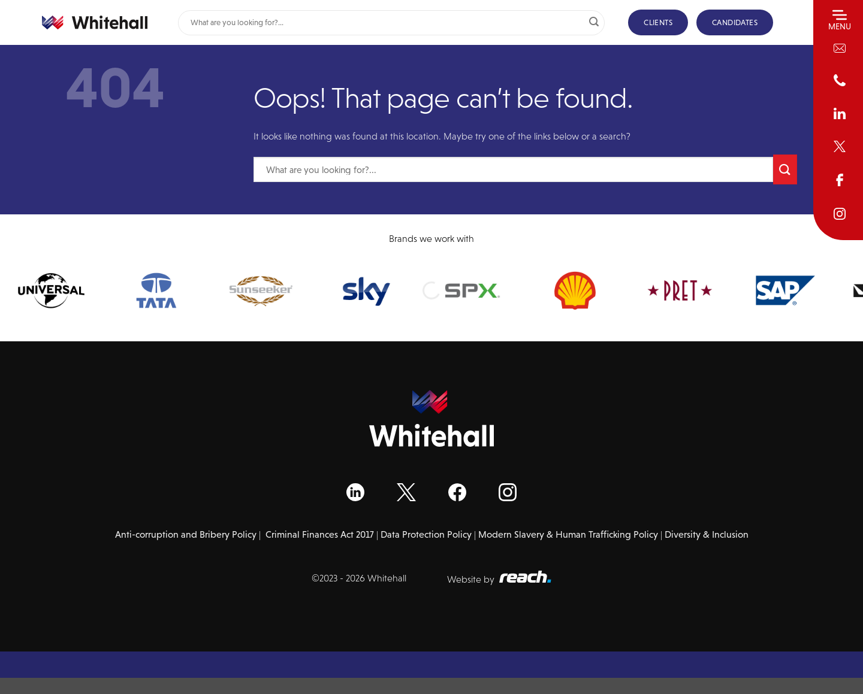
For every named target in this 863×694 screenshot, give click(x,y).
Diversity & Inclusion (707, 534)
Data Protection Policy (426, 534)
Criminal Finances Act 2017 (319, 534)
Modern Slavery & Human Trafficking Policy (568, 534)
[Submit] (594, 23)
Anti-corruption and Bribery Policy (186, 534)
